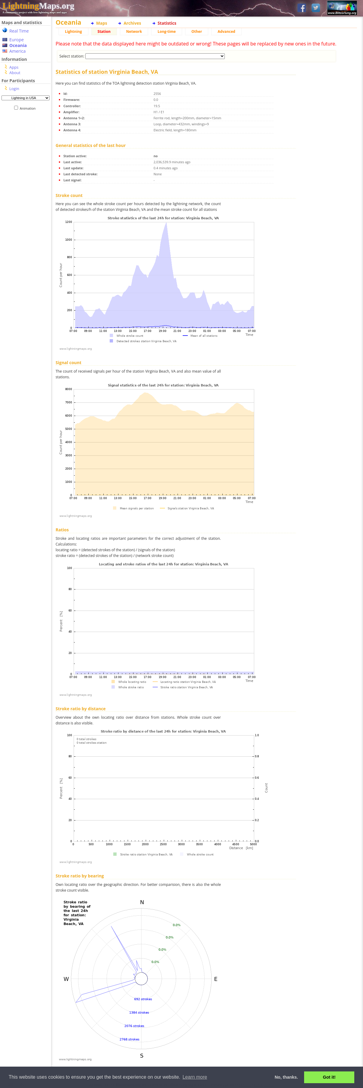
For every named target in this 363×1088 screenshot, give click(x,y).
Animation (29, 108)
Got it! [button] (329, 1077)
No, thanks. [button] (286, 1077)
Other (196, 31)
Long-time (166, 31)
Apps (13, 67)
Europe (16, 39)
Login (14, 88)
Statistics (167, 23)
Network (134, 31)
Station (104, 31)
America (17, 51)
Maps (101, 23)
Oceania (18, 45)
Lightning (73, 31)
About (14, 72)
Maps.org (38, 6)
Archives (132, 23)
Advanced (226, 31)
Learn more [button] (194, 1077)
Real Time (19, 31)
